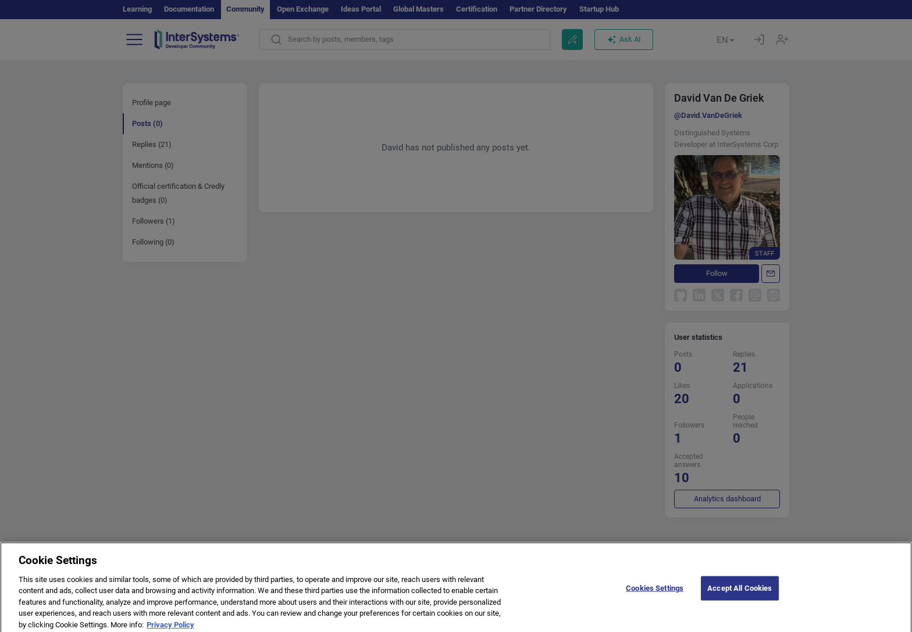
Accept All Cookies (739, 592)
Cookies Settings (654, 592)
